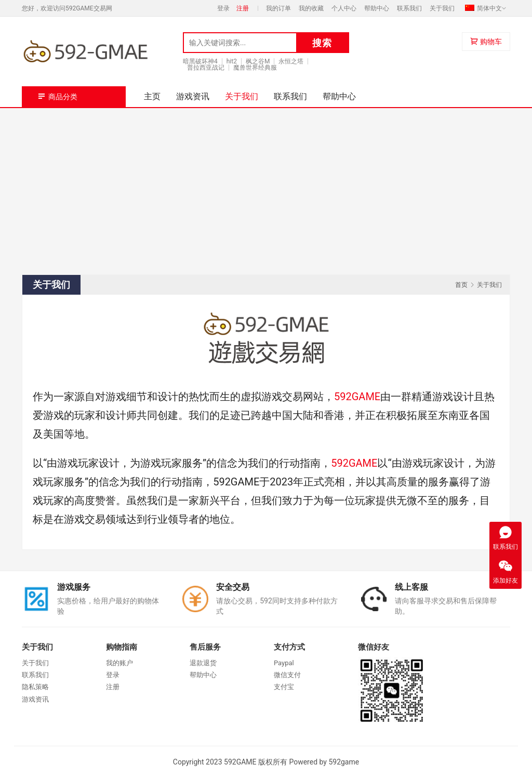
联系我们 (409, 8)
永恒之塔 (290, 61)
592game (343, 762)
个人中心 (343, 8)
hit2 (232, 61)
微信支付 (287, 675)
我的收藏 (311, 8)
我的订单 (278, 8)
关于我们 (442, 8)
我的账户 (119, 663)
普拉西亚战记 (205, 67)
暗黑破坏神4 (200, 61)
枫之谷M (258, 61)
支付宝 (284, 687)
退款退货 (203, 663)
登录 (223, 8)
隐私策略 (35, 687)
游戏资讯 (192, 96)
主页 (152, 96)
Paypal (284, 663)
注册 (242, 8)
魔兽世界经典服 (255, 67)
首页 (461, 284)
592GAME (357, 396)
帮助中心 (376, 8)
